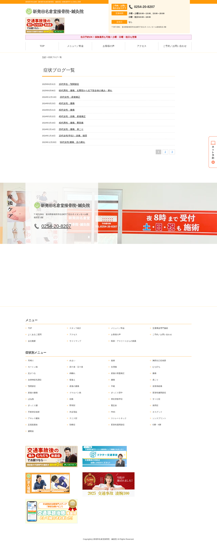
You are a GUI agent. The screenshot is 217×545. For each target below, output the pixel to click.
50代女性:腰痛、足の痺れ (72, 142)
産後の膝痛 (33, 393)
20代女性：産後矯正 (70, 97)
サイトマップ (75, 341)
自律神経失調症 (35, 380)
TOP (42, 46)
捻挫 (113, 360)
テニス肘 (73, 418)
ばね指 (31, 399)
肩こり (155, 380)
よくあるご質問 (35, 334)
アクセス (141, 46)
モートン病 (33, 367)
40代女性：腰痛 (67, 103)
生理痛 (114, 367)
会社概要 (32, 341)
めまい (72, 360)
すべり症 (156, 399)
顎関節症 (32, 386)
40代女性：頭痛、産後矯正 (72, 116)
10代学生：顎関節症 (69, 84)
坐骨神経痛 (157, 386)
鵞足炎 (114, 405)
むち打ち (156, 367)
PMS (113, 412)
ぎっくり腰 (33, 405)
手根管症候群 (34, 412)
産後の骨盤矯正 (118, 373)
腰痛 (113, 380)
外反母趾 (73, 412)
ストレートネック (118, 418)
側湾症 (155, 405)
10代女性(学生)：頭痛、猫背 (73, 135)
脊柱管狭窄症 (117, 399)
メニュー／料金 (75, 46)
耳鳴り (31, 360)
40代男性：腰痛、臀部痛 (71, 123)
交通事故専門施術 (160, 328)
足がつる (32, 373)
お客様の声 (108, 46)
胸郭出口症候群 (159, 360)
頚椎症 (72, 425)
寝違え (72, 380)
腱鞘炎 (31, 431)
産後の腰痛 (74, 386)
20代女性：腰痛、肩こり (71, 129)
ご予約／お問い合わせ (175, 46)
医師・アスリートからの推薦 (123, 341)
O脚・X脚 (157, 425)
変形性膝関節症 (159, 393)
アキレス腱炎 (34, 418)
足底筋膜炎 (33, 425)
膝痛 (154, 373)
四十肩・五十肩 (76, 367)
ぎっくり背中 (117, 393)
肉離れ (72, 373)
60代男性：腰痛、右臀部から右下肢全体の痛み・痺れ (85, 90)
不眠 (113, 386)
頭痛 (71, 399)
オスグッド (157, 412)
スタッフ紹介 (75, 328)
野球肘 (72, 405)
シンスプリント (159, 418)
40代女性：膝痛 (67, 110)
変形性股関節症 (118, 425)
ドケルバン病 (75, 393)
